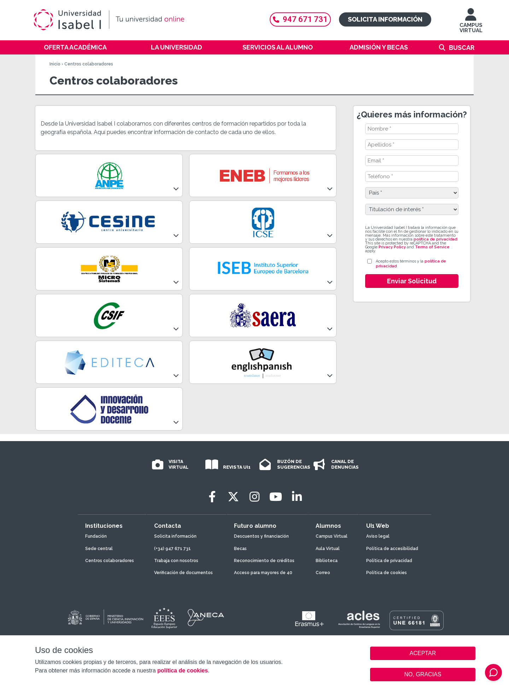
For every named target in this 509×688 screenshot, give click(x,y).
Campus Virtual (331, 536)
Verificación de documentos (183, 572)
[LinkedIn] (297, 496)
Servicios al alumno (277, 47)
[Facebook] (212, 496)
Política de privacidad (389, 560)
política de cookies (182, 670)
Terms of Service (432, 247)
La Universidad (176, 47)
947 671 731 (300, 19)
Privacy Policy (392, 247)
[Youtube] (275, 496)
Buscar (461, 47)
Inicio (54, 64)
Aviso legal (378, 536)
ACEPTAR (423, 653)
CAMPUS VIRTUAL (471, 24)
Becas (240, 548)
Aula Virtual (328, 548)
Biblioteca (327, 560)
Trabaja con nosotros (176, 560)
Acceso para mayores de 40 (263, 572)
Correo (323, 572)
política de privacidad (435, 239)
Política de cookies (386, 572)
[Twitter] (233, 496)
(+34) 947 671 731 (172, 548)
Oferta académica (75, 47)
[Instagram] (254, 496)
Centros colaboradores (109, 560)
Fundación (96, 536)
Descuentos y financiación (261, 536)
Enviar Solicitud (412, 281)
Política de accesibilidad (392, 548)
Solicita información (385, 19)
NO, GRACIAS (422, 674)
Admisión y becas (379, 47)
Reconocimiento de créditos (264, 560)
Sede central (99, 548)
